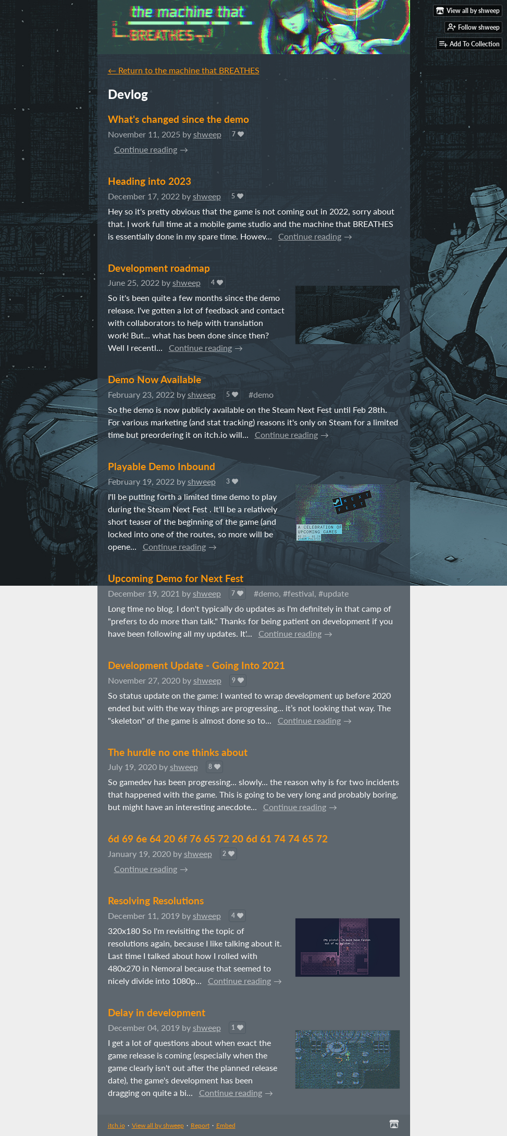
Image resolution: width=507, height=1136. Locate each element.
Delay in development (156, 1012)
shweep (207, 134)
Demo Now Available (154, 379)
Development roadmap (159, 268)
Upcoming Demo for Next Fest (175, 578)
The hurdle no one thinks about (178, 752)
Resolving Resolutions (156, 900)
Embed (226, 1125)
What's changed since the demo (178, 119)
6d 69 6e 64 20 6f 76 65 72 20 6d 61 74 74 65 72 (218, 838)
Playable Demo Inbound (161, 466)
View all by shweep (158, 1125)
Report (200, 1125)
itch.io (116, 1125)
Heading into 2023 (149, 181)
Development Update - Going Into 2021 (196, 665)
